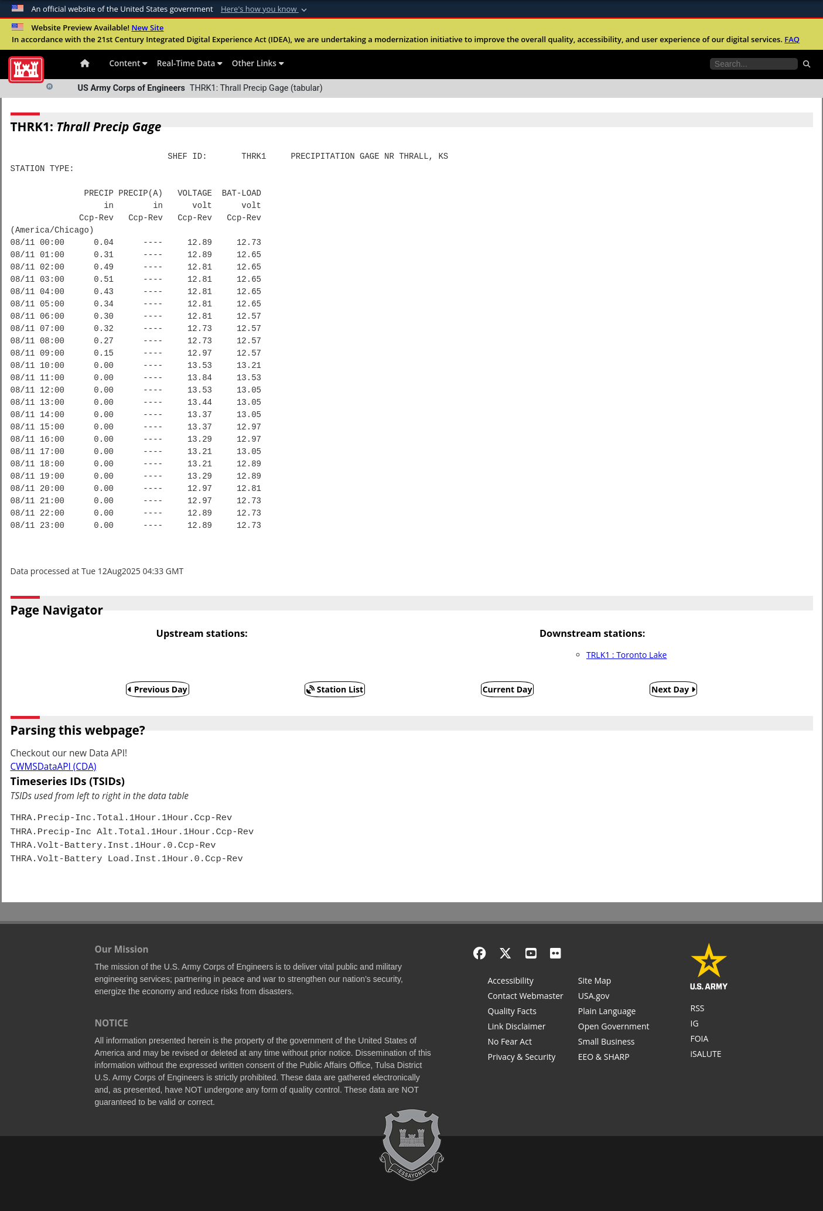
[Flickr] (555, 952)
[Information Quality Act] (526, 1012)
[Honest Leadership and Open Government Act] (614, 1027)
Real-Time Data (190, 63)
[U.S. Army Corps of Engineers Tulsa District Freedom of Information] (709, 1040)
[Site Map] (614, 982)
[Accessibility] (526, 982)
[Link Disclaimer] (526, 1027)
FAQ (792, 39)
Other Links (258, 63)
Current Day (507, 689)
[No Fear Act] (526, 1042)
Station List (334, 689)
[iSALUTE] (709, 1055)
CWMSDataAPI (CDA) (54, 766)
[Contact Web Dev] (526, 997)
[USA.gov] (614, 997)
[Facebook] (479, 952)
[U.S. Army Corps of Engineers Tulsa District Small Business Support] (614, 1042)
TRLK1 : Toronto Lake (626, 654)
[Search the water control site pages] (754, 64)
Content (129, 63)
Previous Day (157, 689)
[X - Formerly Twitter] (505, 952)
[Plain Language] (614, 1012)
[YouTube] (531, 952)
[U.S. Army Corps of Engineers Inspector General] (709, 1024)
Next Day (673, 689)
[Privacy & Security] (526, 1058)
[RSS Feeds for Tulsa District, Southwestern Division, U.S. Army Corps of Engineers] (709, 1009)
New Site (147, 27)
